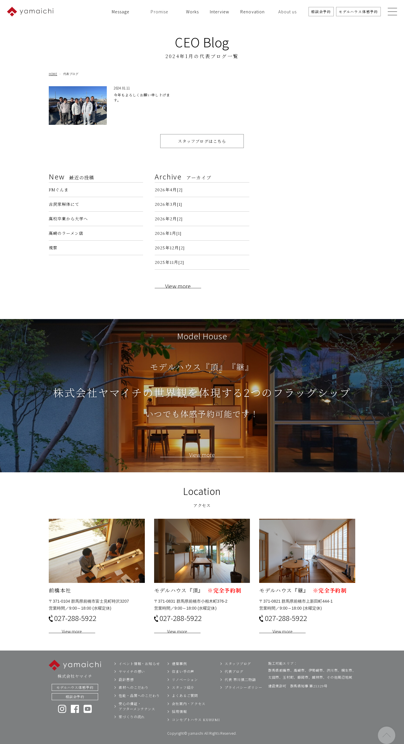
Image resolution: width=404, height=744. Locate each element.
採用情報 (179, 719)
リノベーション (185, 687)
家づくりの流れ (132, 725)
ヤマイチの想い (132, 679)
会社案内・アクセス (188, 711)
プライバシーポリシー (243, 695)
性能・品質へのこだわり (139, 703)
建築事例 (179, 671)
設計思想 (126, 687)
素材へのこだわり (134, 695)
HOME (53, 74)
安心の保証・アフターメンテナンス (137, 714)
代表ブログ (234, 679)
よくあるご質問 (185, 703)
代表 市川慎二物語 (240, 687)
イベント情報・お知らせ (139, 671)
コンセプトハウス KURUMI (196, 727)
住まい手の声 (183, 679)
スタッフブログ (238, 671)
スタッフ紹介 (183, 695)
